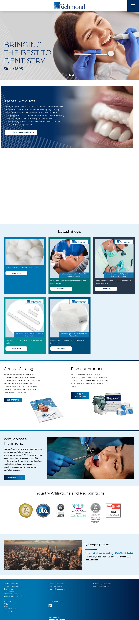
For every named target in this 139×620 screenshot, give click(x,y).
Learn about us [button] (14, 478)
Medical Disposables (56, 589)
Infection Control (10, 594)
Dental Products (11, 584)
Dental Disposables (12, 587)
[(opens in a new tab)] (50, 605)
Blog (6, 607)
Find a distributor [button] (80, 395)
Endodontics (9, 591)
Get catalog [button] (13, 400)
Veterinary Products (102, 584)
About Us (7, 602)
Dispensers (8, 589)
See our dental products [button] (21, 132)
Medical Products (56, 584)
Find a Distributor (11, 609)
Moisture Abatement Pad (14, 596)
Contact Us (8, 611)
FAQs (6, 604)
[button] (5, 47)
